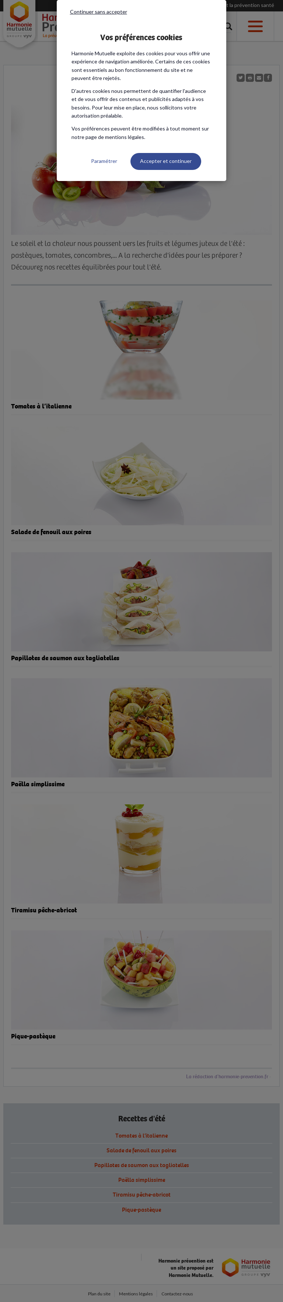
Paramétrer (104, 161)
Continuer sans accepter (98, 11)
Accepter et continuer (166, 161)
